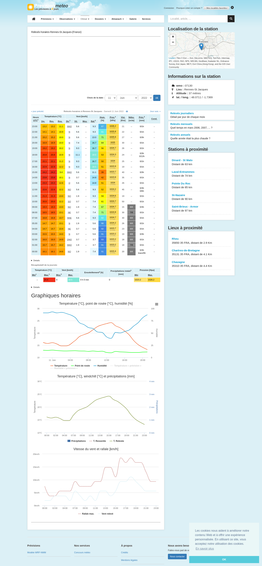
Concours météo (82, 552)
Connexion (169, 8)
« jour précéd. (37, 111)
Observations (67, 19)
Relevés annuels (201, 136)
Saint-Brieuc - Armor (201, 208)
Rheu (201, 241)
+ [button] (173, 37)
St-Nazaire (201, 197)
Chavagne (201, 264)
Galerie (132, 19)
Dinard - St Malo (201, 162)
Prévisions (47, 19)
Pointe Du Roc (201, 185)
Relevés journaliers (201, 115)
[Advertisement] (95, 65)
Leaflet (172, 58)
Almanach (118, 19)
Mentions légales (129, 560)
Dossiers (100, 19)
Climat (85, 19)
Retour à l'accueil (48, 7)
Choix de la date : (95, 98)
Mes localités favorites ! (216, 8)
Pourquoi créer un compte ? (189, 8)
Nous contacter (177, 556)
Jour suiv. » (155, 111)
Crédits (124, 552)
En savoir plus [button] (205, 548)
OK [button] (224, 559)
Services (146, 19)
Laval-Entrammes (201, 174)
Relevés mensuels (201, 126)
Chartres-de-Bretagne (201, 252)
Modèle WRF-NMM (36, 552)
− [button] (173, 42)
